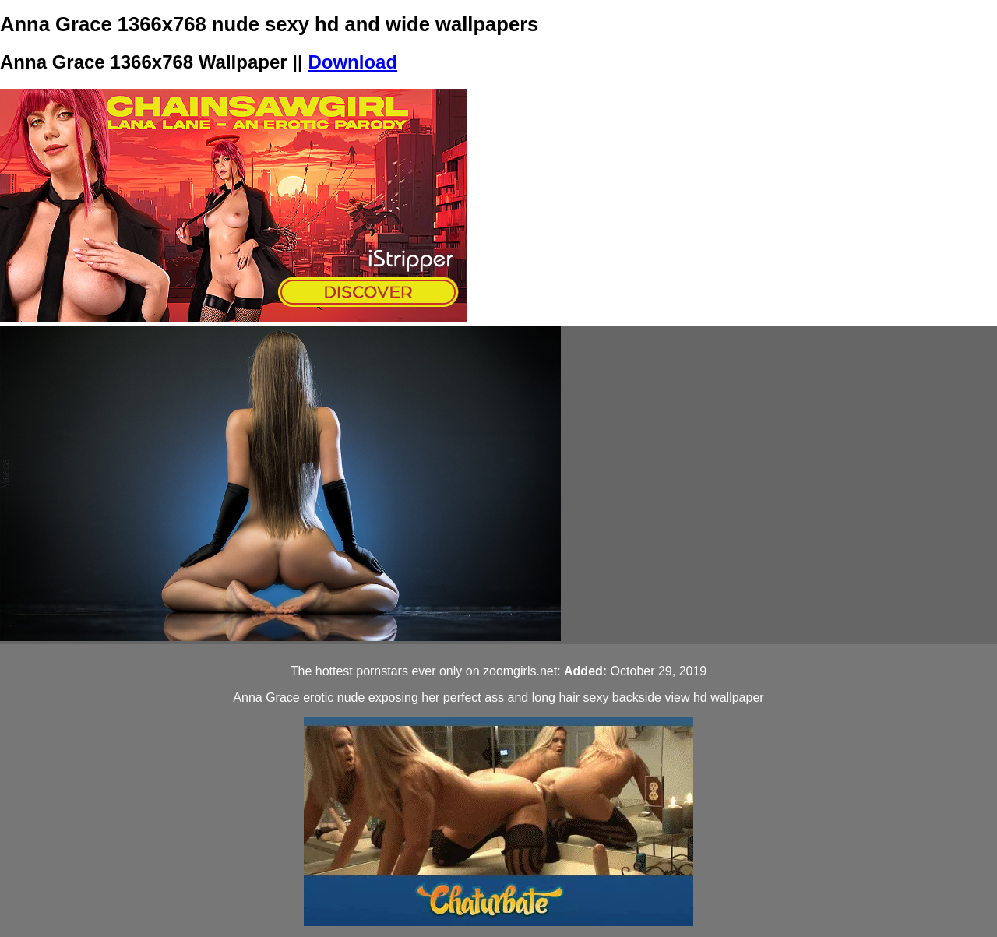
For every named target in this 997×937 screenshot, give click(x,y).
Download (352, 61)
